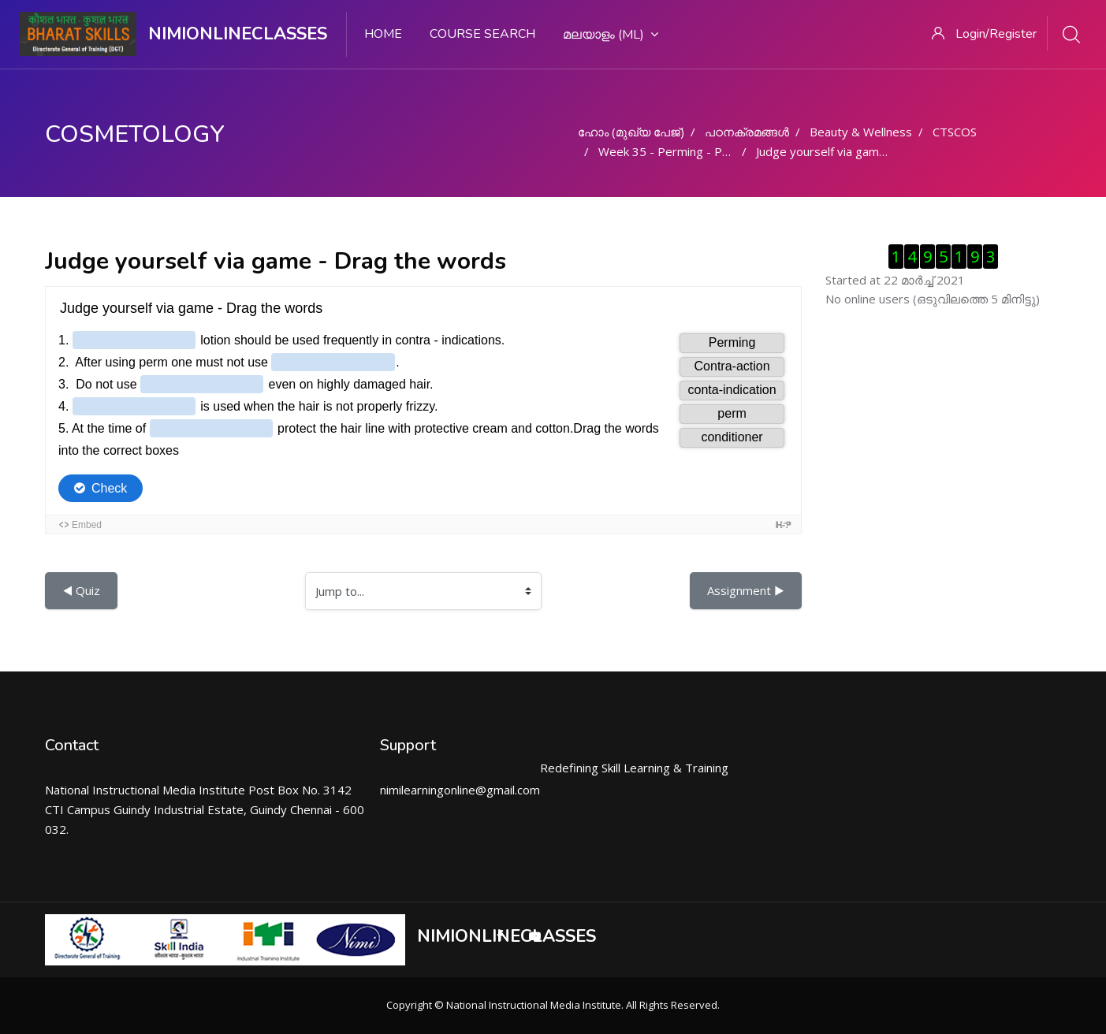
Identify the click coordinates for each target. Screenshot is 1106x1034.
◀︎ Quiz (81, 590)
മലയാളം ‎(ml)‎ (610, 34)
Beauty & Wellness (861, 131)
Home (383, 34)
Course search (482, 34)
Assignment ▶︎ (745, 590)
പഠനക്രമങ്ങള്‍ (747, 131)
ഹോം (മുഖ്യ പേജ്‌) (631, 131)
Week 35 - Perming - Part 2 (673, 151)
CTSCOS (955, 131)
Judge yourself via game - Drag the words (869, 151)
